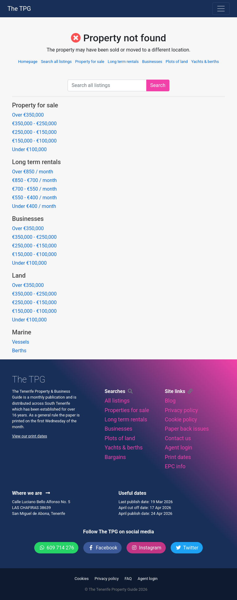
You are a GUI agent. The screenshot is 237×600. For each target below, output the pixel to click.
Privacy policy (181, 410)
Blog (170, 401)
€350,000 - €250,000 (34, 123)
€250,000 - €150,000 (34, 132)
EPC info (175, 466)
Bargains (115, 457)
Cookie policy (181, 419)
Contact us (178, 438)
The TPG (19, 8)
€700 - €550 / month (34, 189)
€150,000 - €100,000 (34, 141)
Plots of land (177, 61)
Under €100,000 (29, 149)
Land (19, 275)
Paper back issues (187, 429)
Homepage (28, 61)
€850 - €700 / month (34, 180)
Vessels (20, 342)
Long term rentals (123, 61)
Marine (21, 332)
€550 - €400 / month (34, 198)
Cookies (81, 578)
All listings (117, 401)
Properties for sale (127, 410)
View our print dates (29, 436)
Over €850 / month (32, 172)
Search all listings (56, 61)
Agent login (178, 448)
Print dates (178, 457)
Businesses (152, 61)
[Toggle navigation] (221, 8)
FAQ (128, 578)
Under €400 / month (34, 206)
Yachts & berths (205, 61)
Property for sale (89, 61)
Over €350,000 (28, 115)
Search (157, 85)
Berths (19, 351)
